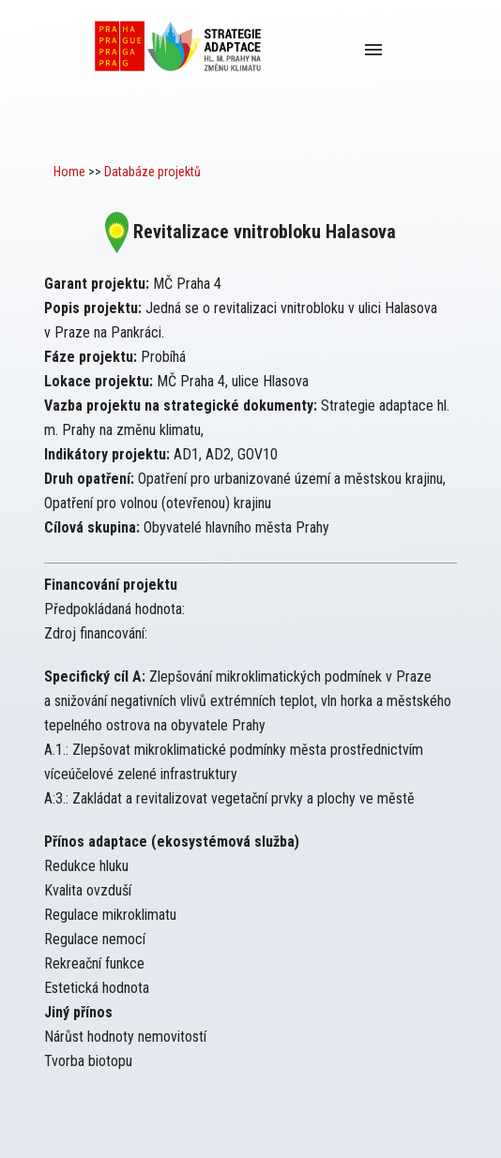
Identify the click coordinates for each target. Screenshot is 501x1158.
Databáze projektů (152, 171)
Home (69, 171)
